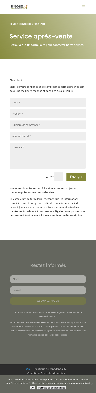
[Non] (91, 384)
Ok (32, 387)
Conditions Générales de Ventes (46, 373)
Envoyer (76, 176)
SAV (28, 369)
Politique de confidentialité (51, 369)
